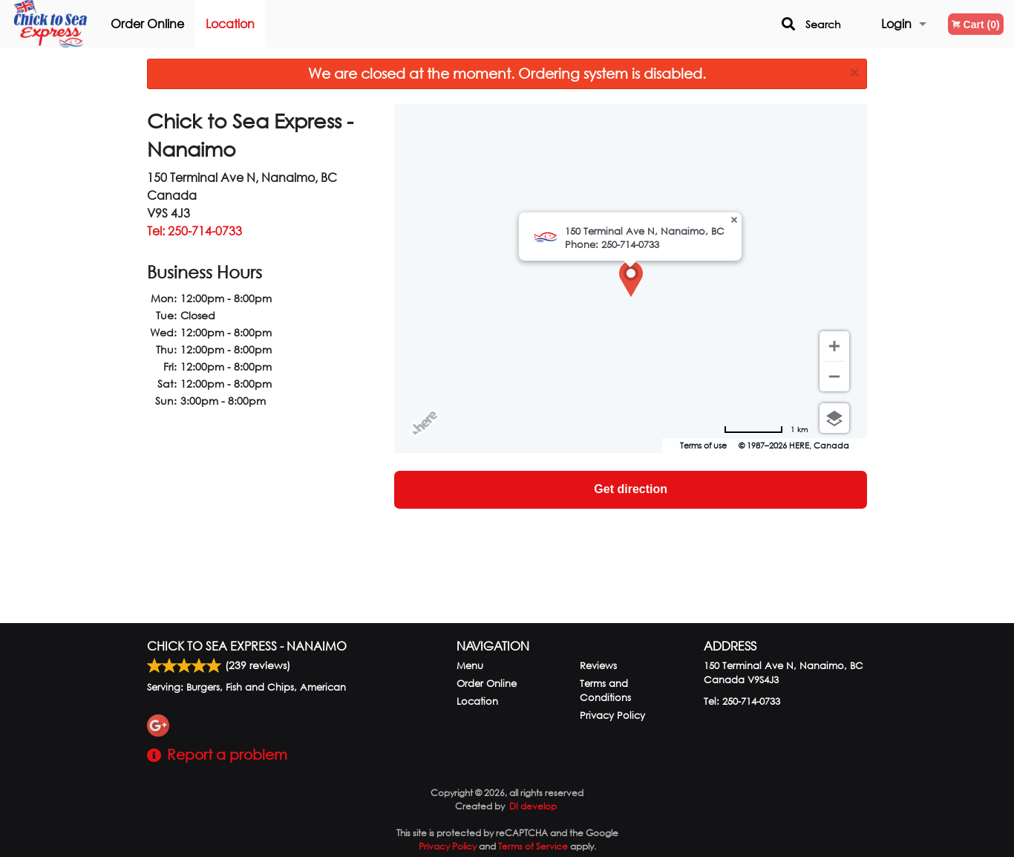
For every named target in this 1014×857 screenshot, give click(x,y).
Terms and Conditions (605, 690)
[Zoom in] (834, 346)
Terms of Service (533, 846)
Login (896, 23)
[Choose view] (834, 418)
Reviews (598, 665)
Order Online (164, 23)
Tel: (194, 230)
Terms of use (703, 446)
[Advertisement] (259, 518)
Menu (470, 665)
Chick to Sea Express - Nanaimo (247, 646)
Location (247, 23)
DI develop (533, 806)
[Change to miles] (766, 429)
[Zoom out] (834, 376)
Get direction (630, 489)
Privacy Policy (612, 715)
